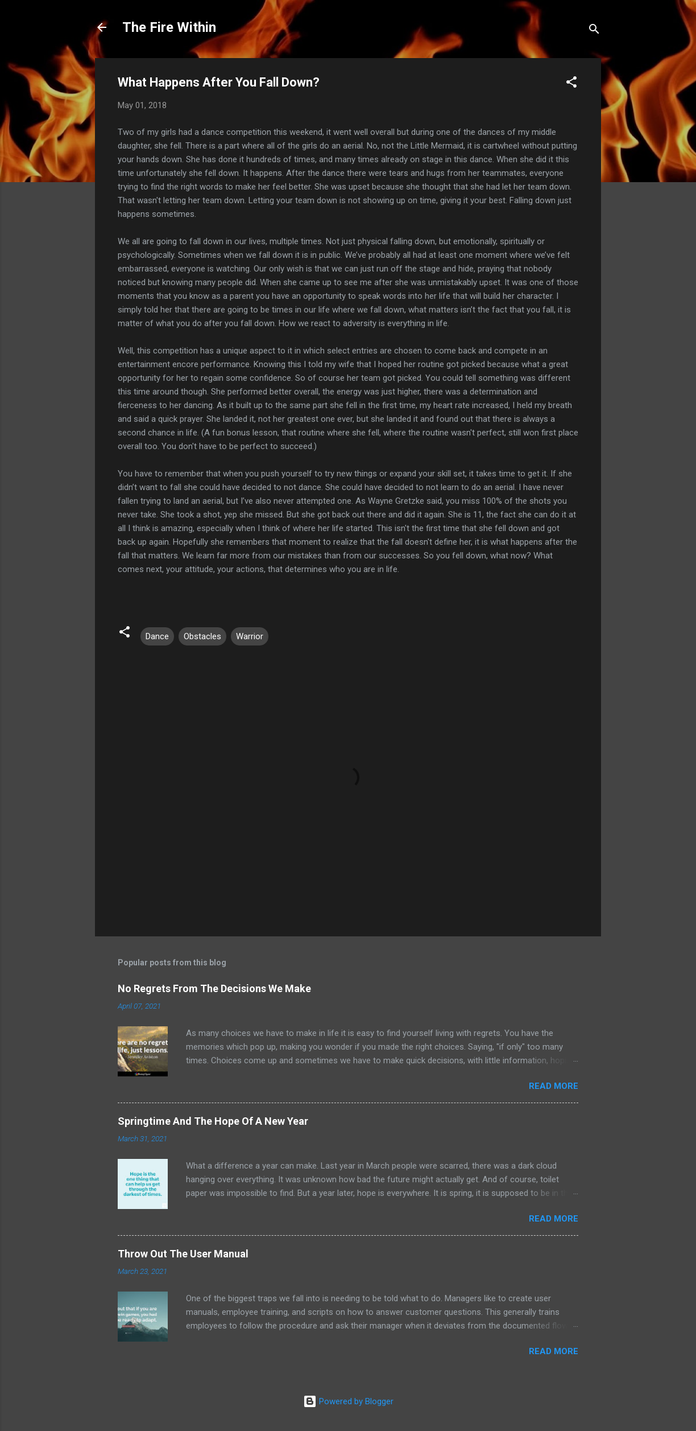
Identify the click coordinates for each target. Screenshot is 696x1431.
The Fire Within (169, 27)
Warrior (249, 636)
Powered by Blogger (348, 1401)
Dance (157, 636)
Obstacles (202, 636)
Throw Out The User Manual (183, 1254)
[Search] (594, 31)
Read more (553, 1086)
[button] (571, 84)
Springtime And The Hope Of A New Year (213, 1121)
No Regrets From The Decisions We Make (214, 988)
